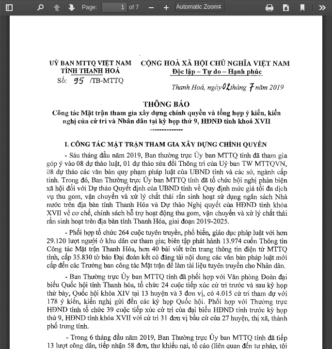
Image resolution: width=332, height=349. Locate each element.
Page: (89, 7)
